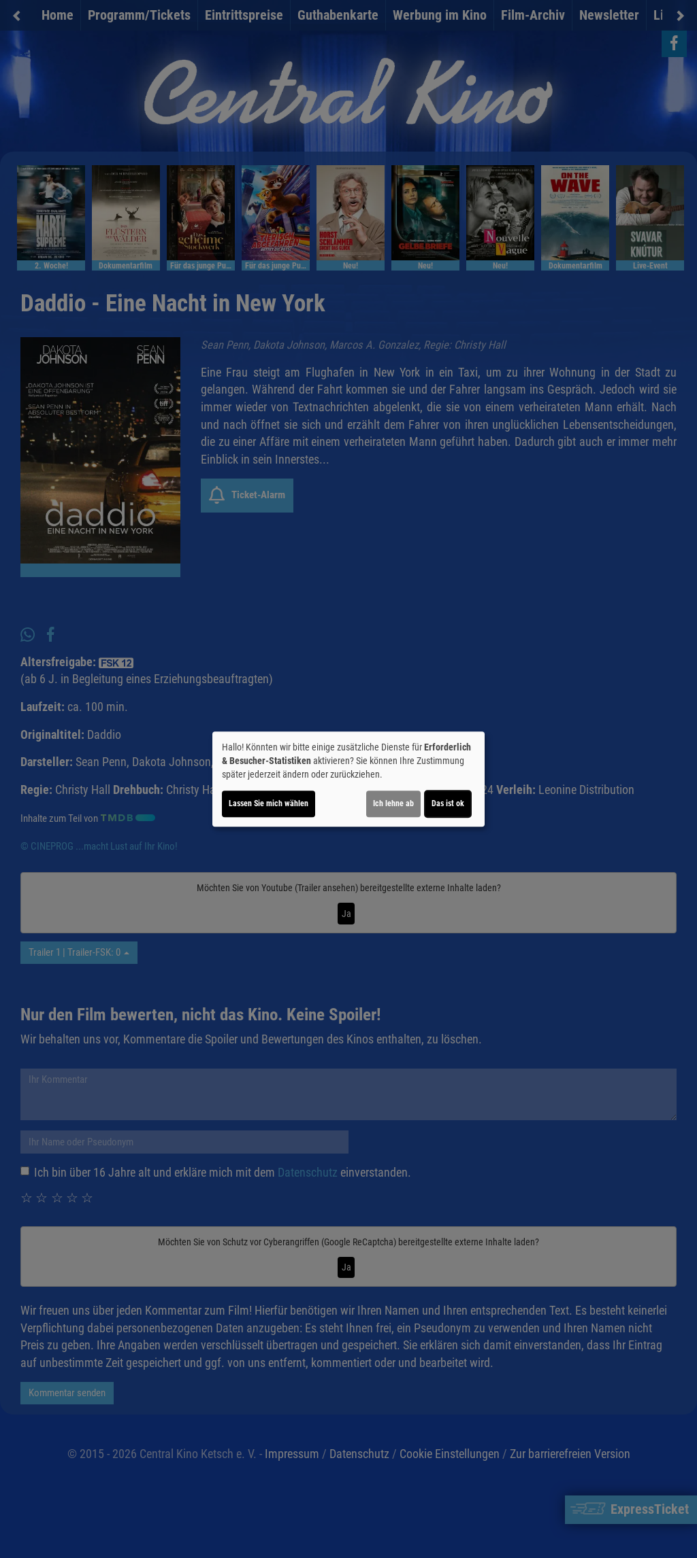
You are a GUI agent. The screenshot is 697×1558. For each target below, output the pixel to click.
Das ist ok (448, 803)
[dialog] (348, 779)
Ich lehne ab (393, 803)
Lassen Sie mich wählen (268, 803)
